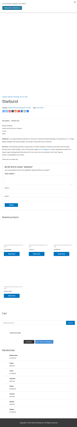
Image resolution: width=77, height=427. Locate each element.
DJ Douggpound (45, 149)
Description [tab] (6, 121)
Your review (10, 174)
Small (41, 107)
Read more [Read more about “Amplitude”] (61, 254)
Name (7, 188)
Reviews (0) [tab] (15, 121)
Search (70, 323)
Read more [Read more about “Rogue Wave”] (11, 296)
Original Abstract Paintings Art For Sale (14, 97)
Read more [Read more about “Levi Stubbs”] (11, 254)
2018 (37, 107)
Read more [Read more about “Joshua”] (36, 254)
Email (7, 196)
